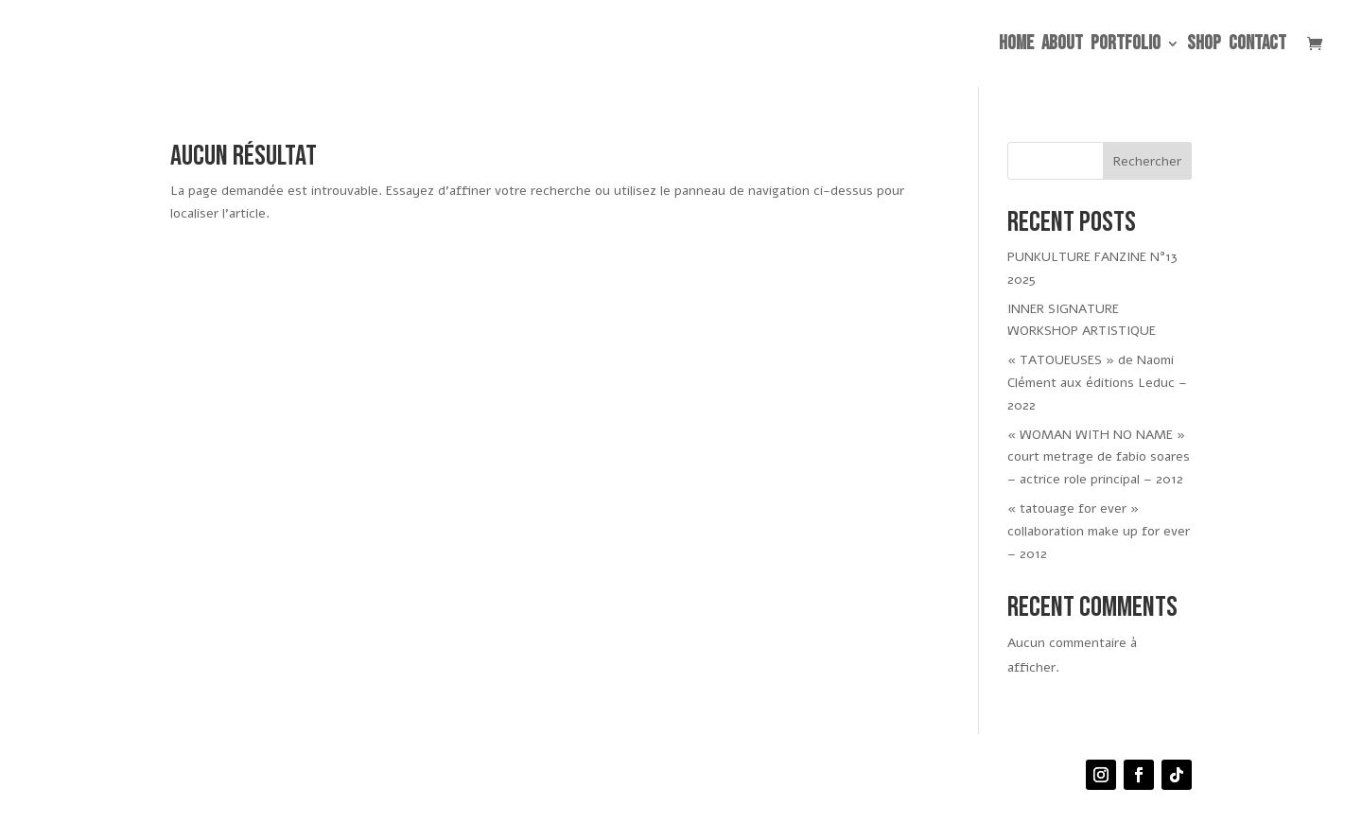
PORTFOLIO (1126, 46)
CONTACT (1257, 46)
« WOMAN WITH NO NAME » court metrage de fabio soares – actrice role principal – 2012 (1098, 457)
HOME (1016, 46)
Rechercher (1147, 161)
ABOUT (1062, 46)
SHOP (1204, 46)
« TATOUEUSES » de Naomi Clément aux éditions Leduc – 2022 (1097, 382)
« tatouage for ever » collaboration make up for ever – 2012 (1098, 531)
